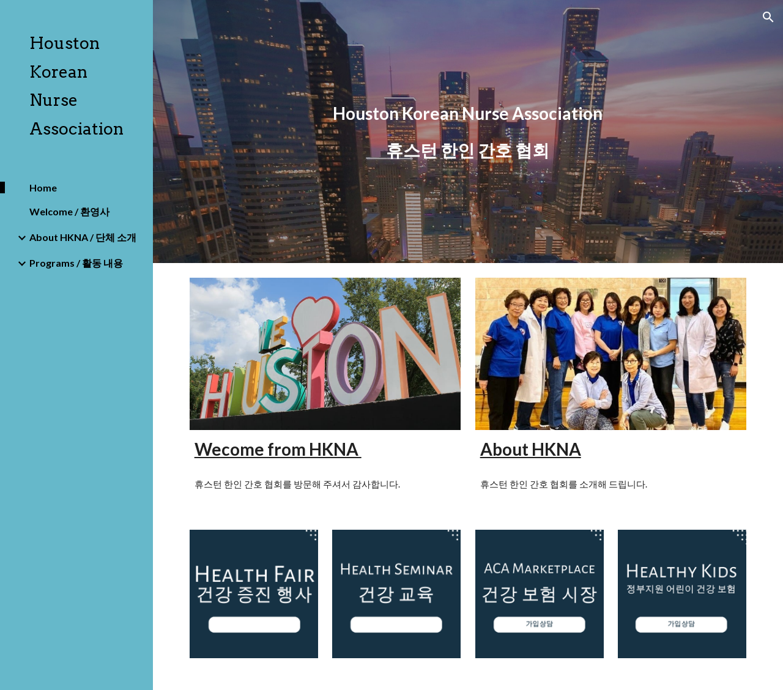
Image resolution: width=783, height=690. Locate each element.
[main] (467, 132)
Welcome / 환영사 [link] (69, 211)
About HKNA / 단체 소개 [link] (82, 237)
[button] (768, 17)
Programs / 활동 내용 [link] (76, 263)
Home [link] (43, 187)
